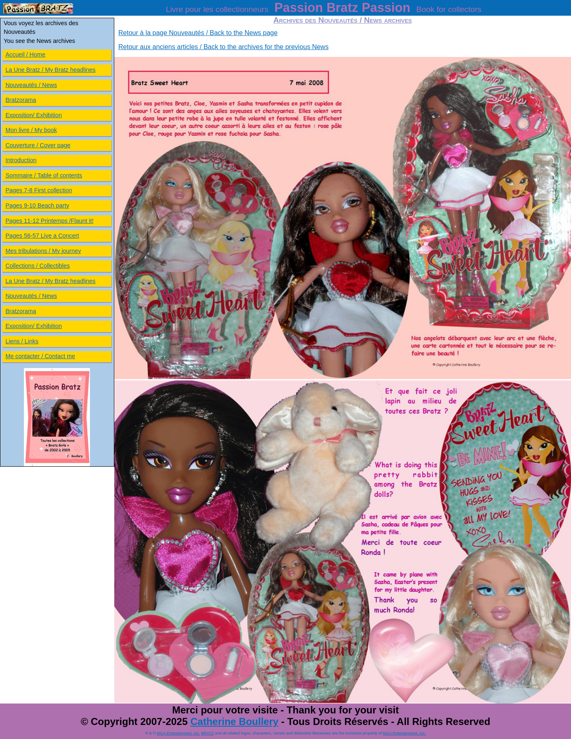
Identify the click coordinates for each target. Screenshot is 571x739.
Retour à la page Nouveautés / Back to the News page (198, 32)
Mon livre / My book (31, 130)
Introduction (20, 160)
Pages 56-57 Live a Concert (42, 235)
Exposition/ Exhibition (33, 115)
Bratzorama (20, 100)
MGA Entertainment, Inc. (178, 733)
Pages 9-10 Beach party (37, 205)
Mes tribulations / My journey (43, 251)
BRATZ (207, 733)
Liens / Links (21, 341)
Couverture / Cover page (38, 145)
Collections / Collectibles (37, 265)
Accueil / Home (25, 54)
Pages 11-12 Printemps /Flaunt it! (49, 220)
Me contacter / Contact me (40, 356)
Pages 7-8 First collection (38, 190)
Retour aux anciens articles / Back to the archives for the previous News (223, 46)
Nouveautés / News (31, 85)
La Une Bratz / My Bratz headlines (50, 69)
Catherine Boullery (234, 721)
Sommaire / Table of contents (43, 175)
